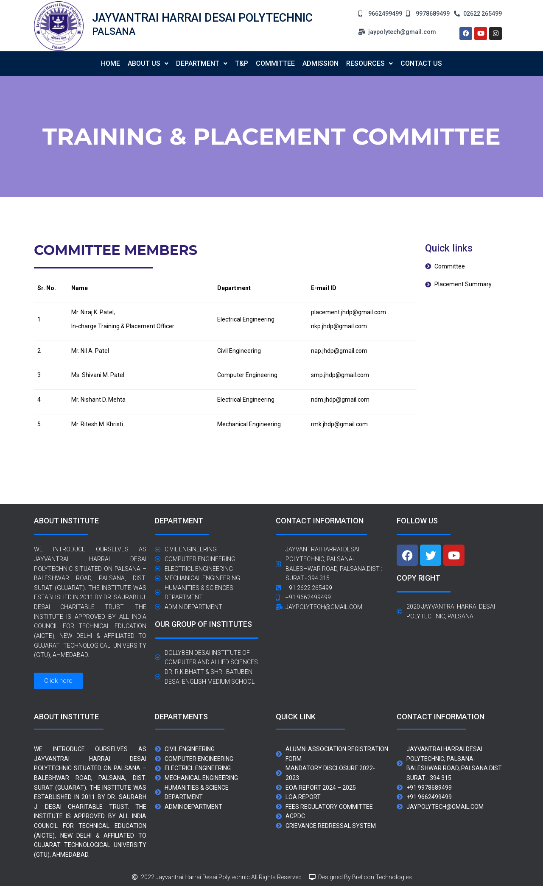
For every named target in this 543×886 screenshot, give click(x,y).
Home (110, 63)
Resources (369, 63)
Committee (275, 63)
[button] (148, 64)
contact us (421, 63)
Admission (320, 63)
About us (148, 63)
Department (201, 63)
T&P (241, 63)
